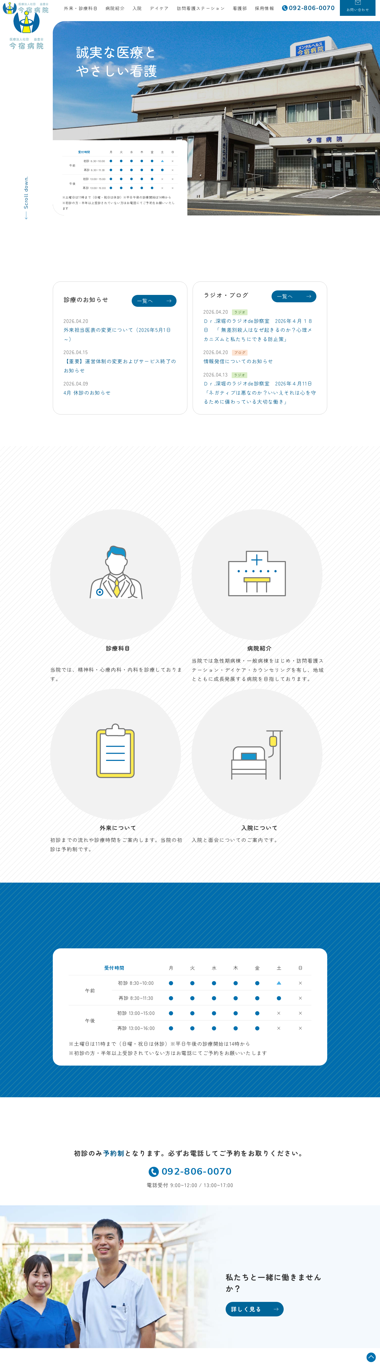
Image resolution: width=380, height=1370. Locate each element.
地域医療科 (248, 1210)
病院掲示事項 (307, 1297)
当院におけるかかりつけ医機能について (279, 1315)
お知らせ (142, 1264)
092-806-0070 (190, 983)
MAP (116, 1231)
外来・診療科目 (85, 11)
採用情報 (268, 11)
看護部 (244, 11)
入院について (148, 1232)
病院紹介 (119, 11)
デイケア (163, 11)
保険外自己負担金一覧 (297, 1306)
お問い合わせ (148, 1275)
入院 (142, 11)
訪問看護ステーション (205, 11)
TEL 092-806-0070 (75, 1240)
